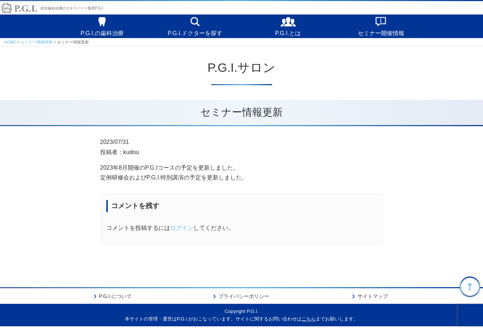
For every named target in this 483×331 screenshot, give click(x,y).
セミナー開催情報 (381, 35)
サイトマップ (372, 301)
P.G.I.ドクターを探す (195, 35)
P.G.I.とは (288, 35)
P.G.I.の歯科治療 (102, 35)
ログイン (181, 232)
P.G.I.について (115, 301)
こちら (309, 323)
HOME (10, 46)
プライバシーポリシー (243, 301)
